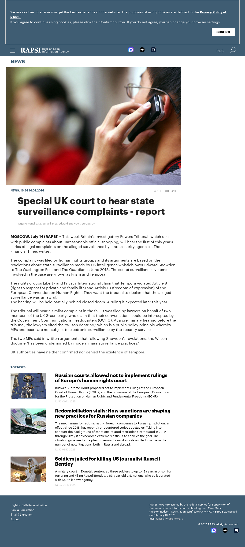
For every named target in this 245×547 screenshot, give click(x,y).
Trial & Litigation (21, 514)
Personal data (32, 223)
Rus (220, 50)
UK (93, 223)
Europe (86, 223)
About (15, 519)
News (18, 62)
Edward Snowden (69, 223)
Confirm (223, 32)
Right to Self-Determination (29, 504)
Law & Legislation (22, 509)
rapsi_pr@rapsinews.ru (169, 518)
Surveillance (49, 223)
